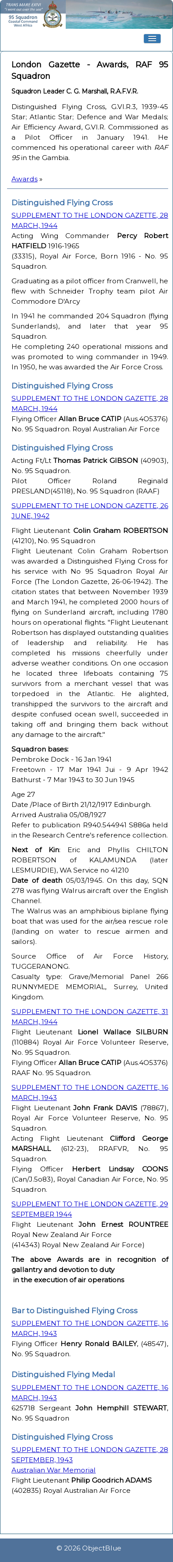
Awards (24, 179)
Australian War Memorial (53, 1470)
